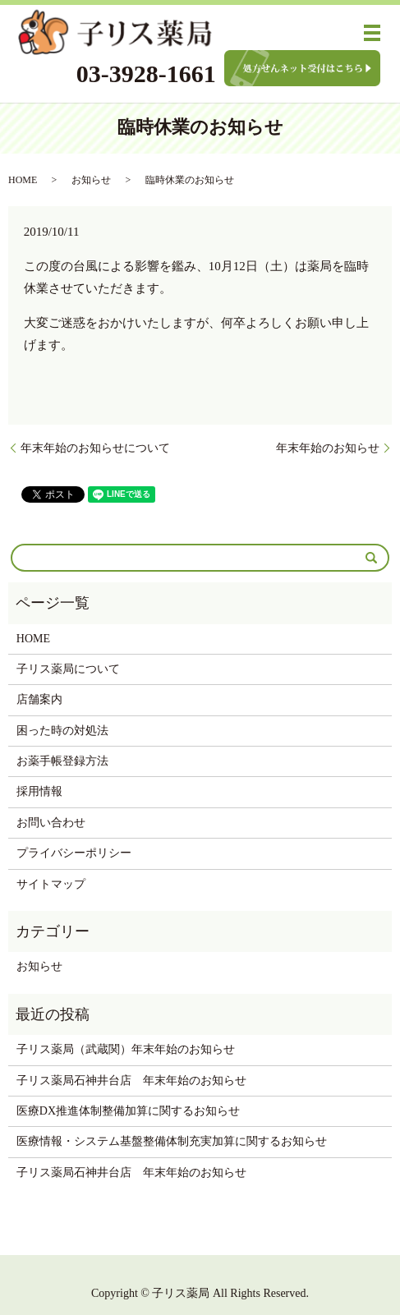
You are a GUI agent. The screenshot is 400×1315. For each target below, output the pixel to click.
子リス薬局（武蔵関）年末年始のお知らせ (125, 1049)
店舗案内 (39, 699)
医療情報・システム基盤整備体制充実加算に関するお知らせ (171, 1141)
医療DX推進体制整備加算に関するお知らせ (128, 1111)
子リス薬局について (68, 669)
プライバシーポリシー (73, 853)
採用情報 (39, 791)
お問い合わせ (50, 822)
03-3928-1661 (146, 73)
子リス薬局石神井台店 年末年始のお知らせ (131, 1080)
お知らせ (91, 180)
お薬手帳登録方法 (62, 761)
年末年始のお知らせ (327, 448)
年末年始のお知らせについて (95, 448)
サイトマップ (50, 884)
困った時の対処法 (62, 730)
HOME (22, 180)
